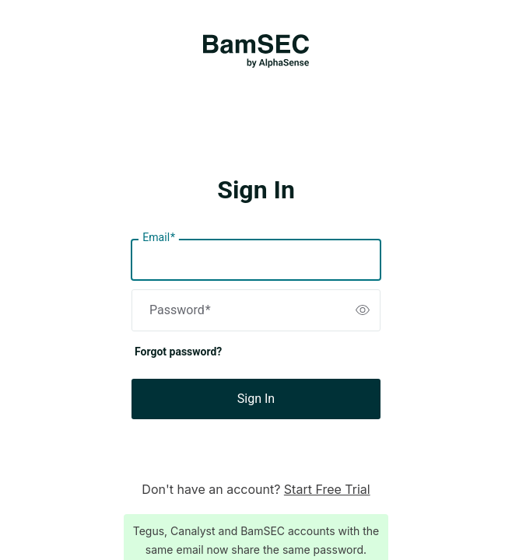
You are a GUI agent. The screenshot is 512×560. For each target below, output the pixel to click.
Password (180, 310)
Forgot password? (178, 351)
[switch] (362, 310)
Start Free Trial (327, 489)
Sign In (256, 398)
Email (158, 238)
